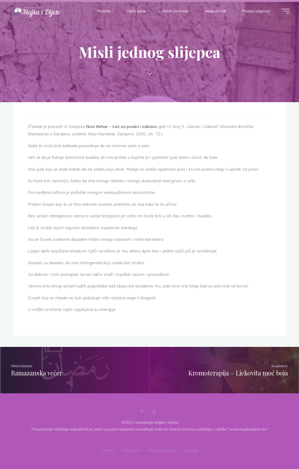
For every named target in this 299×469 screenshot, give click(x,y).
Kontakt (192, 450)
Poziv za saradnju (162, 450)
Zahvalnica (131, 450)
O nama (106, 450)
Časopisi (148, 36)
